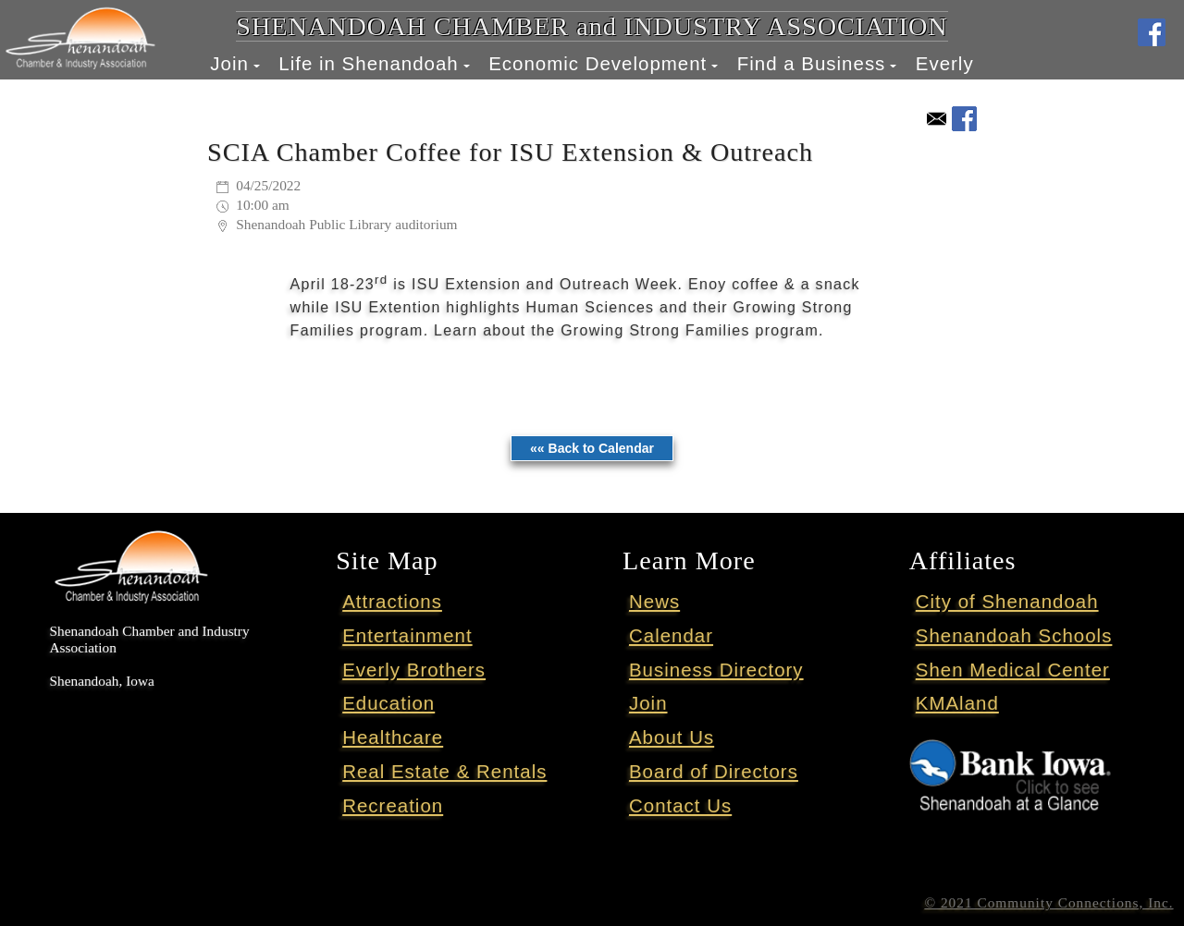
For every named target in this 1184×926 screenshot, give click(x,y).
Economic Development (597, 63)
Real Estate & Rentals (444, 771)
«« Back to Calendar (592, 448)
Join (229, 63)
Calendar (671, 635)
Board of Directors (713, 771)
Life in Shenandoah (368, 63)
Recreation (392, 805)
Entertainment (407, 635)
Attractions (392, 601)
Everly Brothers (414, 669)
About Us (671, 737)
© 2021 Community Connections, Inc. (1048, 902)
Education (388, 702)
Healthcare (392, 737)
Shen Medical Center (1013, 669)
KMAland (957, 702)
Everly (945, 63)
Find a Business (811, 63)
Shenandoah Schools (1014, 635)
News (654, 601)
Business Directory (716, 669)
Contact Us (680, 805)
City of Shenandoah (1007, 601)
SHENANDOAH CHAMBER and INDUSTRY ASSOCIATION (591, 26)
